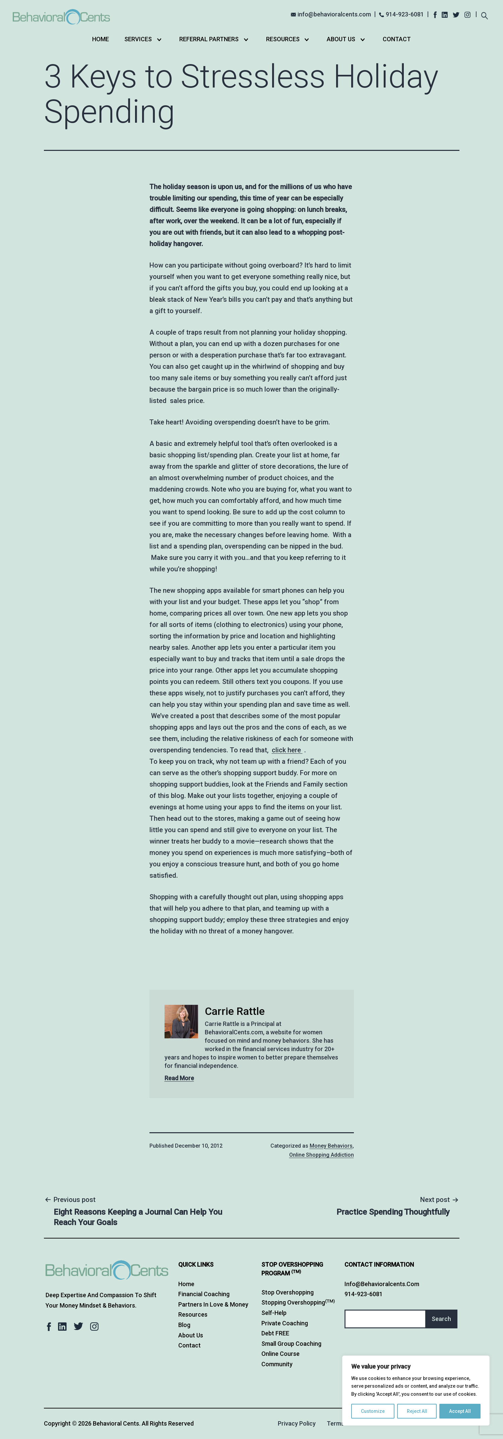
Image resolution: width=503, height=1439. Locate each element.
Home (100, 39)
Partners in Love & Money (213, 1304)
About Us (341, 39)
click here (287, 750)
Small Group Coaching (291, 1343)
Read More (179, 1078)
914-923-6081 (405, 14)
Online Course (280, 1353)
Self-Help (274, 1312)
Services (138, 39)
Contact (397, 39)
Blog (184, 1324)
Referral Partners (209, 39)
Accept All (460, 1411)
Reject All (417, 1411)
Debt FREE (275, 1333)
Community (277, 1364)
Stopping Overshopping (298, 1302)
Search (441, 1318)
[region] (416, 1391)
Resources (283, 39)
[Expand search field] (484, 15)
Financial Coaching (204, 1294)
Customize (373, 1411)
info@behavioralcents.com (334, 14)
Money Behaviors (331, 1146)
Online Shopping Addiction (321, 1155)
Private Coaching (284, 1323)
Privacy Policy (297, 1423)
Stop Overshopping (287, 1292)
